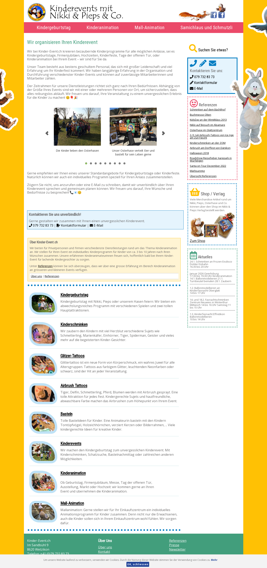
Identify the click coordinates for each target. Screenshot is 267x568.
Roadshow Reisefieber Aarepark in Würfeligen (211, 159)
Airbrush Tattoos (73, 385)
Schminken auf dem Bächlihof (208, 109)
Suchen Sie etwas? (213, 50)
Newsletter (177, 549)
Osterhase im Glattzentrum (206, 130)
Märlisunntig (197, 171)
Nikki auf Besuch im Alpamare (207, 125)
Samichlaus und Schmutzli (206, 27)
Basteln (66, 414)
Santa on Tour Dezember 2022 (208, 166)
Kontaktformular (71, 225)
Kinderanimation (103, 27)
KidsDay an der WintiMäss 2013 (208, 119)
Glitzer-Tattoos (72, 355)
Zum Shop (197, 241)
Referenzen (45, 266)
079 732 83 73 (41, 225)
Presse (174, 545)
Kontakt (104, 551)
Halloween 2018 (199, 153)
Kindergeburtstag (54, 27)
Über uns (36, 276)
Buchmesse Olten (200, 114)
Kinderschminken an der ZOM (208, 143)
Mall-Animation (150, 27)
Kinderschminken (74, 324)
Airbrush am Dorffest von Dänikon (210, 148)
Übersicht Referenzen (203, 176)
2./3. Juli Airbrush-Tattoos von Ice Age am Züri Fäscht (212, 136)
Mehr (214, 560)
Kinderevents (70, 443)
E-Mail (96, 225)
